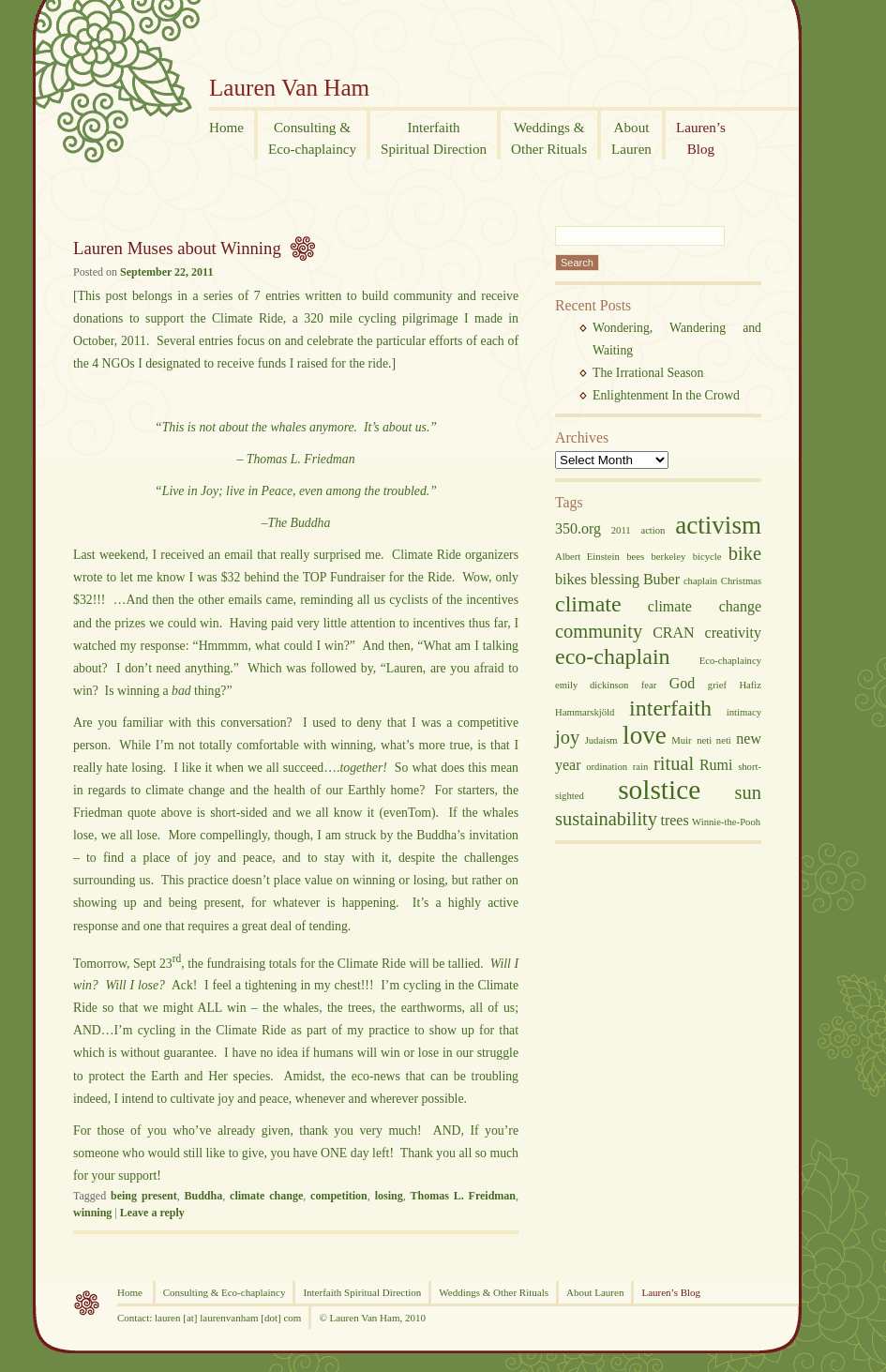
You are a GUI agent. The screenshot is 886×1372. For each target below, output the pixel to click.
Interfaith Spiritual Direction (362, 1292)
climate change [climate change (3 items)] (704, 606)
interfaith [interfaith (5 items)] (670, 708)
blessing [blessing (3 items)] (615, 579)
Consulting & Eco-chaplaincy (224, 1292)
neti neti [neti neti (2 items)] (714, 740)
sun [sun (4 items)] (748, 792)
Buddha (204, 1195)
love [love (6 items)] (645, 735)
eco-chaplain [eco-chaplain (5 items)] (612, 656)
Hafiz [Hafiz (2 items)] (750, 685)
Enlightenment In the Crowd (666, 395)
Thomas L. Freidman (464, 1195)
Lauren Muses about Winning (177, 248)
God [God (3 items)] (682, 683)
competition (339, 1195)
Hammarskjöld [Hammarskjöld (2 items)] (584, 712)
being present (144, 1195)
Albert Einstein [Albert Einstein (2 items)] (587, 556)
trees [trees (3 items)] (674, 820)
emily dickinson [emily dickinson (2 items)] (591, 685)
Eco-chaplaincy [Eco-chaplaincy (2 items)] (730, 661)
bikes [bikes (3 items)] (571, 579)
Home (131, 1292)
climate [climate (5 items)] (588, 604)
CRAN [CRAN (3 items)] (673, 633)
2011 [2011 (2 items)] (621, 530)
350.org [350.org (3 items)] (578, 528)
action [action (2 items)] (652, 530)
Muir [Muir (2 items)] (681, 740)
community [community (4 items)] (598, 631)
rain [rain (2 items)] (641, 766)
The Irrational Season (648, 373)
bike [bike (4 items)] (744, 553)
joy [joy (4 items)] (567, 737)
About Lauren (594, 1292)
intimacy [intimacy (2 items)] (744, 712)
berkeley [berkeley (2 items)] (669, 556)
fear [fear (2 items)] (649, 685)
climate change (266, 1195)
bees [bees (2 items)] (635, 556)
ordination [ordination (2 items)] (606, 766)
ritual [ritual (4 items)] (673, 763)
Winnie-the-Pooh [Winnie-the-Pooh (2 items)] (726, 822)
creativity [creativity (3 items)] (733, 633)
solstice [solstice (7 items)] (659, 790)
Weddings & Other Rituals (493, 1292)
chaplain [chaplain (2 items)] (700, 581)
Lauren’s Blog (670, 1292)
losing (389, 1195)
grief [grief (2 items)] (717, 685)
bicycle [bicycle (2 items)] (707, 556)
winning (92, 1212)
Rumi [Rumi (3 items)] (716, 765)
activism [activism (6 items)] (718, 525)
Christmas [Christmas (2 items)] (741, 581)
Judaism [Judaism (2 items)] (601, 740)
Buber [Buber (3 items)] (661, 579)
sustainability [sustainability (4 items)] (606, 818)
